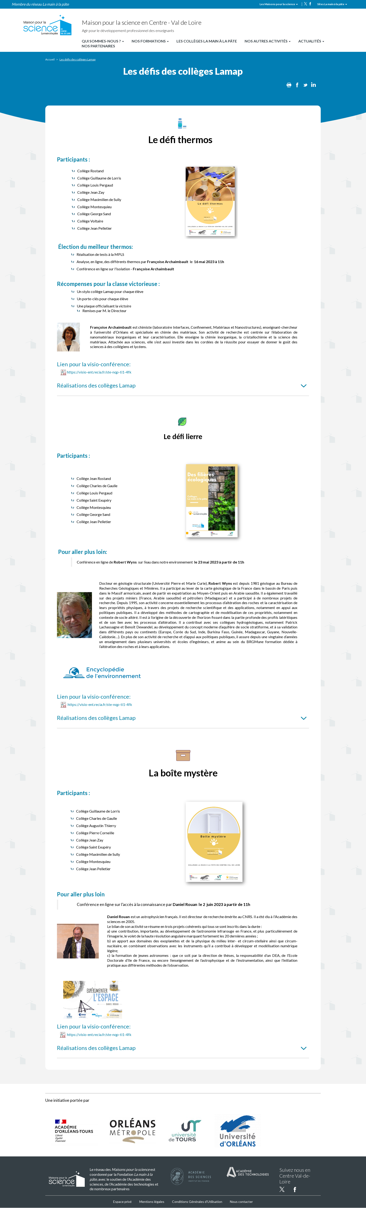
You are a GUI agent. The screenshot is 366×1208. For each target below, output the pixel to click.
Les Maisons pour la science (279, 4)
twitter (305, 3)
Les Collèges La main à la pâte (206, 41)
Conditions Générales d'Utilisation (197, 1202)
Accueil (50, 59)
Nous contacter (241, 1202)
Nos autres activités (268, 41)
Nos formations (150, 41)
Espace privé (122, 1202)
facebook (310, 3)
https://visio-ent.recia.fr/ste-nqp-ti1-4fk (99, 372)
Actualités (311, 41)
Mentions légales (151, 1202)
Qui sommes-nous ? (103, 41)
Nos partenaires (98, 46)
